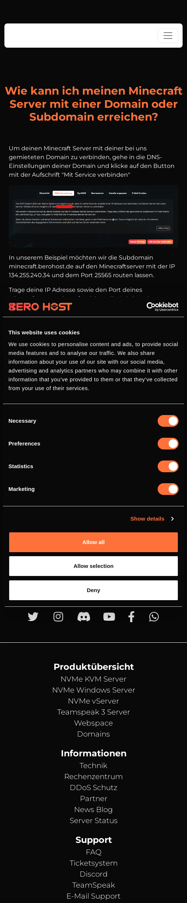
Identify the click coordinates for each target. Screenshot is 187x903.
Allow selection (93, 566)
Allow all (93, 542)
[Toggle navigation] (168, 35)
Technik (93, 765)
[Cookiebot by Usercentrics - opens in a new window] (146, 307)
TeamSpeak (93, 885)
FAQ (94, 852)
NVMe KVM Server (93, 679)
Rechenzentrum (93, 776)
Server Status (94, 820)
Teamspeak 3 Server (93, 712)
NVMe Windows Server (93, 690)
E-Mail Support (93, 896)
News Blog (93, 809)
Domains (93, 734)
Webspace (93, 723)
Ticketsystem (94, 863)
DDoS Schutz (93, 787)
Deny (93, 590)
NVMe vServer (93, 701)
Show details (148, 518)
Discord (94, 874)
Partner (93, 798)
